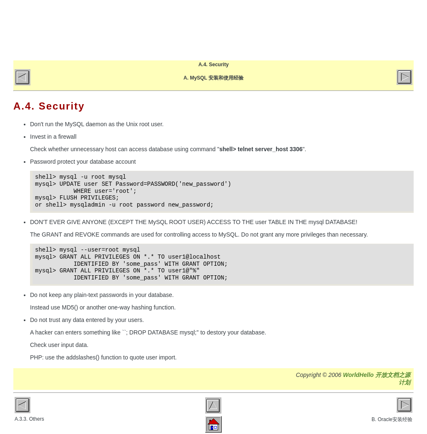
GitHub (366, 30)
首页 (234, 30)
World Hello (97, 28)
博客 (267, 30)
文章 (300, 30)
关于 (333, 30)
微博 (399, 30)
